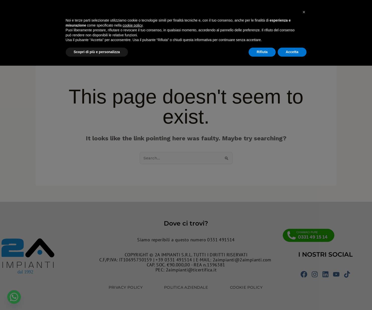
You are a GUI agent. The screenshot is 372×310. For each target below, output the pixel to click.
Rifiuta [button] (262, 296)
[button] (304, 256)
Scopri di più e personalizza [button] (97, 296)
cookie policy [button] (132, 270)
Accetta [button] (292, 296)
